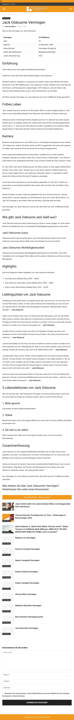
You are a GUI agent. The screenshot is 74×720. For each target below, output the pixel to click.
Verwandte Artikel (30, 497)
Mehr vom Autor (44, 497)
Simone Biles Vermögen (25, 594)
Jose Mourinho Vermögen (26, 628)
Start (3, 15)
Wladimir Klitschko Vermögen (28, 605)
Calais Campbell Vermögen (27, 583)
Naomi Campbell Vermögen (27, 560)
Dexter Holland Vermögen (26, 571)
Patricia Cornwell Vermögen (27, 549)
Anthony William (10, 26)
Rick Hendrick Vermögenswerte (29, 617)
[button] (4, 9)
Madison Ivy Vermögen (25, 538)
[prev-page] (3, 639)
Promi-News (12, 15)
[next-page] (7, 639)
